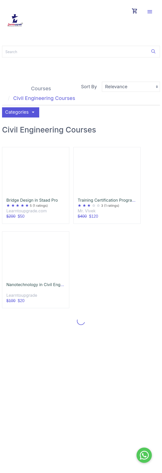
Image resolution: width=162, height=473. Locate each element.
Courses (41, 88)
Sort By (89, 86)
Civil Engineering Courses (44, 98)
